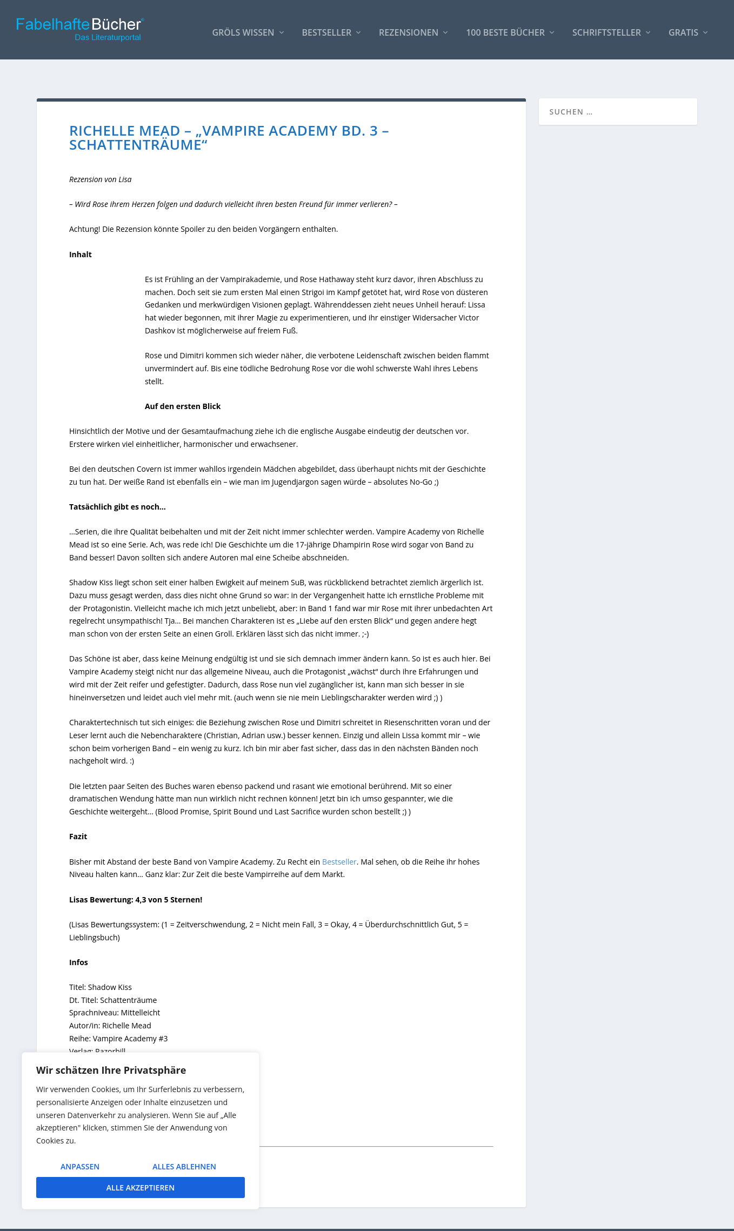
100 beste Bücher (505, 28)
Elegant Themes (117, 1218)
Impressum (593, 1218)
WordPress (229, 1218)
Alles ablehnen (184, 1166)
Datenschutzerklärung (658, 1218)
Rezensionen (408, 28)
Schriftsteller (606, 28)
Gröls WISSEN (243, 28)
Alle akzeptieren (140, 1187)
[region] (140, 1130)
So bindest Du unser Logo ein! (515, 1218)
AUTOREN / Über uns (419, 1218)
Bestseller (327, 28)
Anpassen (80, 1166)
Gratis (683, 28)
